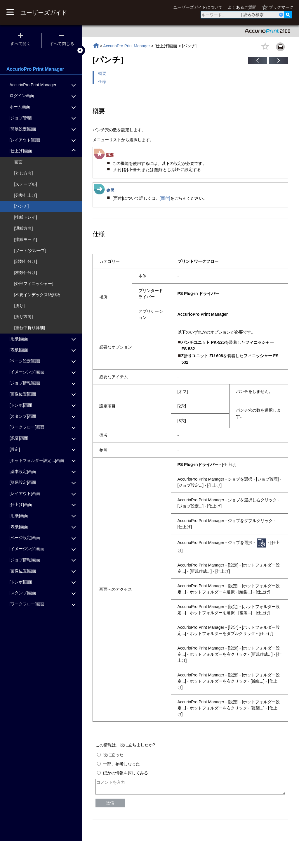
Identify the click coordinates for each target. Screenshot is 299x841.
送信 (110, 805)
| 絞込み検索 (252, 14)
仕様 (102, 81)
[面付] (165, 198)
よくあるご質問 (242, 7)
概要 (102, 73)
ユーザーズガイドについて (197, 7)
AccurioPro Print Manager (127, 46)
